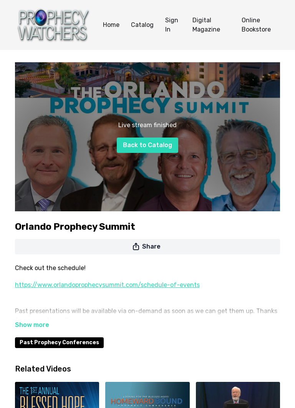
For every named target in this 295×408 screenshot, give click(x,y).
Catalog (142, 24)
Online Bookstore (256, 25)
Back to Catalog (147, 145)
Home (111, 24)
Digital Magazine (206, 25)
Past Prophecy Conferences (59, 342)
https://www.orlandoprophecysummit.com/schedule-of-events (107, 285)
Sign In (171, 25)
